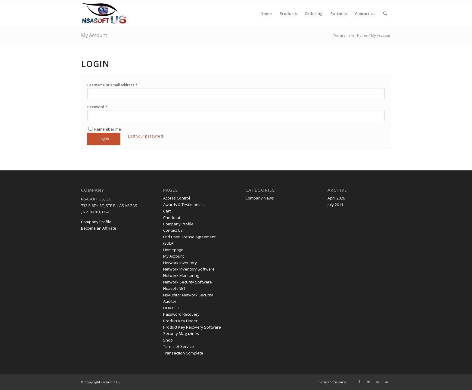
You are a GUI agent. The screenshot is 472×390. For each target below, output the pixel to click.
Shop (168, 340)
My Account (94, 35)
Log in (104, 138)
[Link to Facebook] (359, 381)
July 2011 (335, 204)
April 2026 (336, 198)
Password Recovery (181, 314)
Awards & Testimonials (184, 204)
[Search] (385, 13)
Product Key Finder (180, 320)
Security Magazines (181, 333)
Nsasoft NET (174, 288)
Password (97, 107)
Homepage (173, 249)
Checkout (171, 217)
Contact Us (173, 230)
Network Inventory (180, 262)
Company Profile (96, 221)
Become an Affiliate (98, 228)
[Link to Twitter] (368, 381)
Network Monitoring (181, 275)
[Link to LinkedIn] (377, 381)
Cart (167, 211)
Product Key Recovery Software (192, 327)
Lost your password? (146, 136)
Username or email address (112, 85)
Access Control (176, 198)
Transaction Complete (183, 353)
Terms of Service (178, 346)
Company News (259, 198)
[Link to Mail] (386, 381)
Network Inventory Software (189, 269)
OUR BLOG (172, 308)
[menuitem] (266, 13)
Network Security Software (187, 282)
